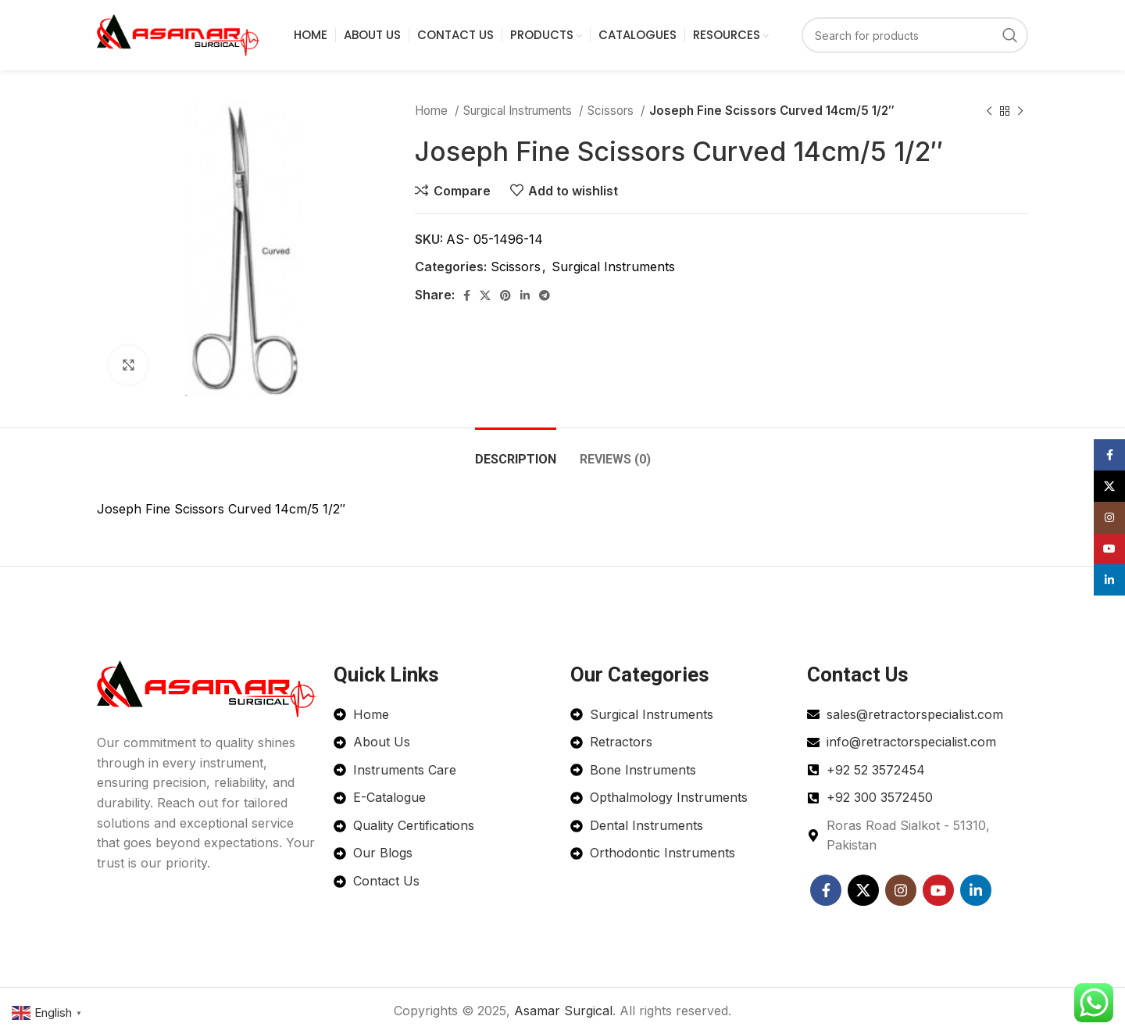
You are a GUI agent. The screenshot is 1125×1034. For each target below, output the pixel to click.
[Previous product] (989, 111)
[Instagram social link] (900, 890)
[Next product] (1020, 111)
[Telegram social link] (544, 295)
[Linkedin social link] (525, 295)
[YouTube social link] (938, 890)
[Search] (915, 35)
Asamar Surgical (563, 1010)
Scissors (612, 110)
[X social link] (485, 295)
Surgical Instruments (519, 110)
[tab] (515, 451)
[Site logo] (179, 33)
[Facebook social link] (467, 295)
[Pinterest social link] (505, 295)
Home (433, 110)
